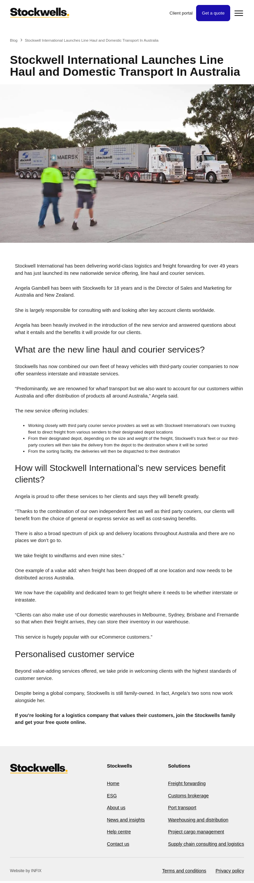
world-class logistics (130, 266)
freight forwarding (181, 266)
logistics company (87, 715)
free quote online (65, 722)
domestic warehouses (112, 614)
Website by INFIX (25, 872)
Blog (14, 40)
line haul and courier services (172, 273)
